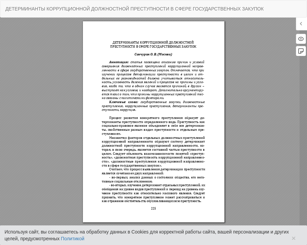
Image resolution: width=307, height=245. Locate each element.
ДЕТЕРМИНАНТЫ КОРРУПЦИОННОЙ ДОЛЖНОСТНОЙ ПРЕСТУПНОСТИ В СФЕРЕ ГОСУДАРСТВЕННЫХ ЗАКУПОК (134, 8)
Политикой (73, 238)
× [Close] (293, 238)
